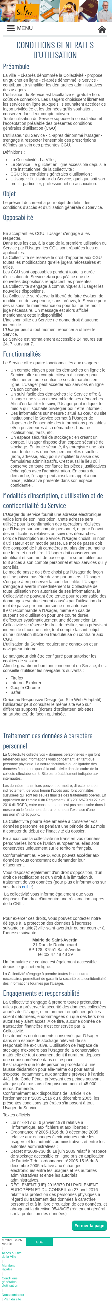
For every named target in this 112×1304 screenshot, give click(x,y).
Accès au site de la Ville (12, 1254)
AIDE (39, 1242)
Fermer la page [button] (90, 1225)
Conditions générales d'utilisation (10, 1281)
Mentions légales (8, 1267)
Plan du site (12, 1299)
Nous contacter (13, 1294)
